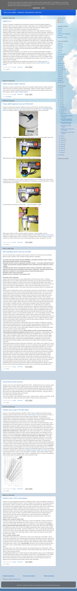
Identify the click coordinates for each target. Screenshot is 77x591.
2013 (60, 96)
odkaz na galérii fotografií (21, 92)
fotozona (61, 22)
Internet (59, 59)
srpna (62, 138)
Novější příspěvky (8, 576)
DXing (59, 45)
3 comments (20, 366)
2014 (60, 94)
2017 (60, 89)
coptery (59, 43)
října (62, 112)
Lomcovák (60, 35)
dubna (62, 146)
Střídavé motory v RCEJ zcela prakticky (15, 498)
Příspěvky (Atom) (17, 579)
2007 (60, 154)
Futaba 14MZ (61, 54)
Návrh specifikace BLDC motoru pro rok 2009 (17, 252)
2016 (60, 92)
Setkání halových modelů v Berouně (14, 84)
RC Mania (60, 28)
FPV (59, 52)
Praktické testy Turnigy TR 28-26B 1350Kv (16, 410)
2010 (60, 102)
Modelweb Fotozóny (62, 37)
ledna (62, 152)
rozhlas (59, 76)
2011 (60, 100)
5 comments (20, 242)
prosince (63, 108)
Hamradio (60, 56)
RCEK (59, 72)
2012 (60, 98)
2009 (60, 104)
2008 (60, 106)
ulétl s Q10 (19, 108)
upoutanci (60, 82)
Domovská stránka (29, 576)
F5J (59, 48)
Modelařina (9, 96)
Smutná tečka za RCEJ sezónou (13, 382)
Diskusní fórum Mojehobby (64, 33)
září (62, 136)
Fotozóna (60, 30)
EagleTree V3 (7, 21)
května (62, 144)
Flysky (59, 50)
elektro (8, 69)
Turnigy (59, 80)
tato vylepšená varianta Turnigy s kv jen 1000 (35, 450)
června (62, 142)
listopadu (63, 110)
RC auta (60, 67)
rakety (59, 65)
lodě (59, 61)
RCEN (59, 74)
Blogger (58, 585)
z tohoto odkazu (31, 414)
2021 (60, 87)
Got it (43, 8)
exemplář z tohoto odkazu (47, 234)
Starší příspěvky (49, 576)
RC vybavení (61, 69)
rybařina (60, 78)
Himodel (60, 58)
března (62, 148)
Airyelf (41, 585)
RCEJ (7, 244)
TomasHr (61, 20)
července (63, 140)
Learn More (36, 8)
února (62, 150)
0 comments (20, 67)
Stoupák (60, 32)
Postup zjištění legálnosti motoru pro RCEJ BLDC (18, 104)
